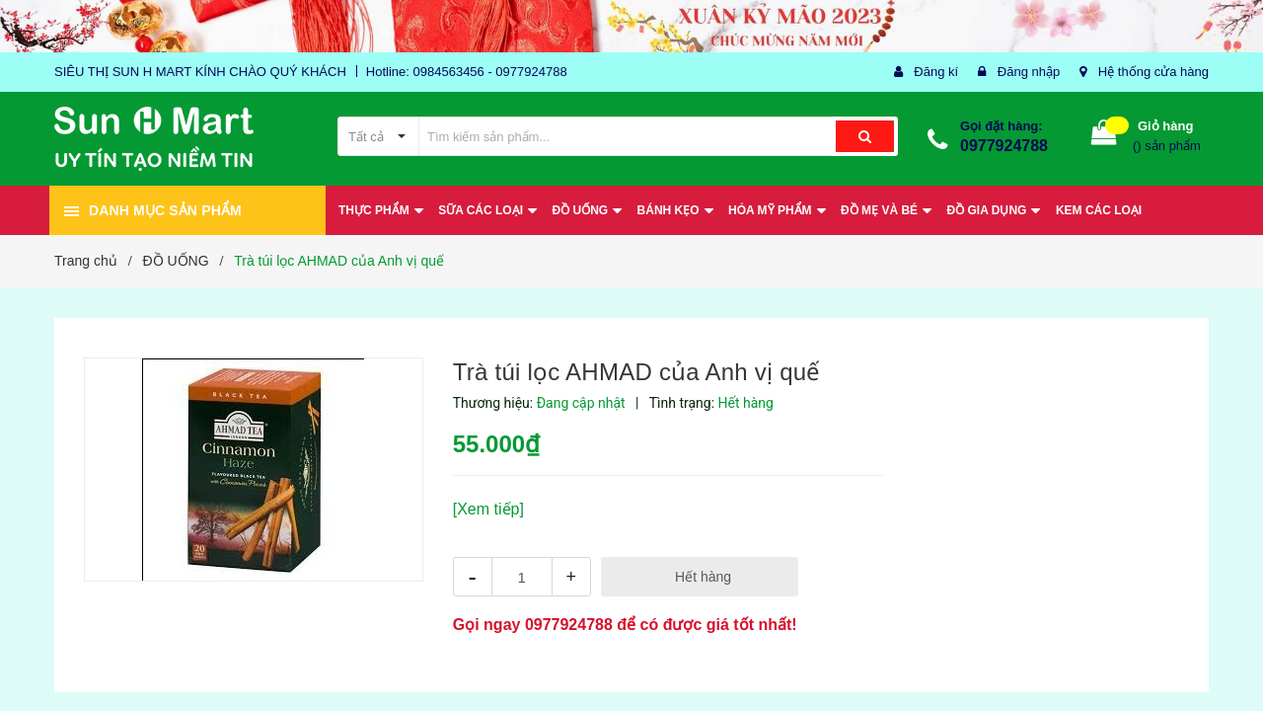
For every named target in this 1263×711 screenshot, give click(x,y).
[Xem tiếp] (488, 509)
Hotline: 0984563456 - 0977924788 (466, 71)
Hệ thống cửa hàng (1153, 71)
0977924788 (1004, 145)
